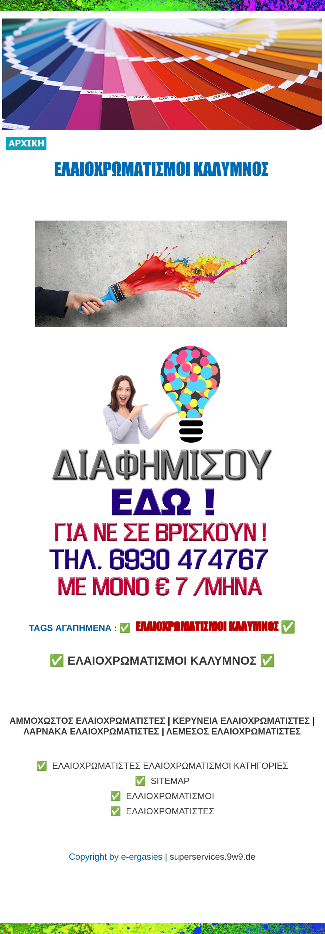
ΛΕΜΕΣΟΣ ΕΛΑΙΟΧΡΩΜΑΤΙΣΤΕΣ (233, 731)
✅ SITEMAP (162, 781)
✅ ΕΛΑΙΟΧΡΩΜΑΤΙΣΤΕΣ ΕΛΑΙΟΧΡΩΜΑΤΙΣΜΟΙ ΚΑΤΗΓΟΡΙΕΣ (162, 766)
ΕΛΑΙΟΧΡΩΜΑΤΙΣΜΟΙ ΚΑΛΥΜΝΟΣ (162, 660)
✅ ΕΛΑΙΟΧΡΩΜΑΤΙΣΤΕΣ (162, 811)
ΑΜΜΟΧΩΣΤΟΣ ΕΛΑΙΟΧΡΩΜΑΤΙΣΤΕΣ (87, 721)
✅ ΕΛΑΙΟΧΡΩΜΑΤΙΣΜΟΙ (162, 796)
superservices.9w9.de (212, 857)
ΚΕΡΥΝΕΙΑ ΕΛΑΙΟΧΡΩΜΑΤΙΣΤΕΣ (240, 721)
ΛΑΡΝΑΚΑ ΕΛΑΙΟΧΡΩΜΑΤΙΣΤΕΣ (91, 731)
